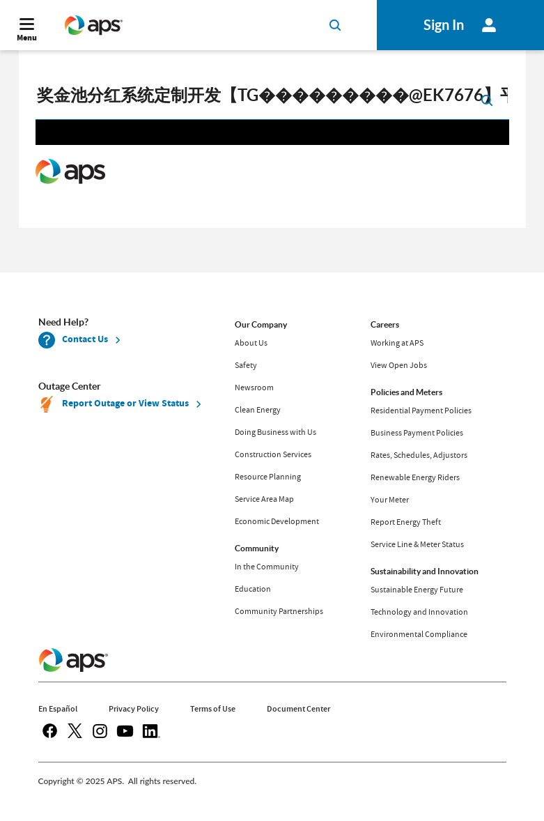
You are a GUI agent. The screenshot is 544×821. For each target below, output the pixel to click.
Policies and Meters (406, 392)
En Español (57, 708)
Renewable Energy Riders (415, 477)
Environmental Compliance (419, 634)
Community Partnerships (279, 611)
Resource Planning (268, 476)
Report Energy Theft (406, 522)
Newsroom (254, 387)
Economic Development (277, 521)
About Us (251, 342)
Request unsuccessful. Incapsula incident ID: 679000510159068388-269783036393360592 (272, 172)
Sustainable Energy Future (417, 589)
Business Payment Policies (417, 432)
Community (257, 548)
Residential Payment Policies (421, 410)
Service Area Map (264, 499)
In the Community (267, 566)
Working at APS (397, 342)
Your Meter (390, 499)
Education (253, 588)
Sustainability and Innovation (425, 571)
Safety (246, 365)
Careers (385, 324)
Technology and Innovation (419, 611)
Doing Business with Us (275, 432)
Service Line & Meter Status (417, 544)
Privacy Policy (134, 708)
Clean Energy (258, 409)
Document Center (298, 708)
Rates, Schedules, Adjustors (419, 455)
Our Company (261, 324)
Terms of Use (212, 708)
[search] (272, 99)
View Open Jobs (399, 365)
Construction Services (273, 454)
